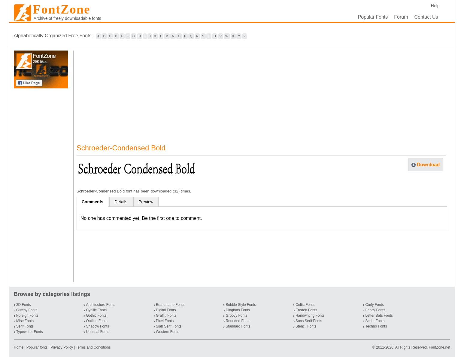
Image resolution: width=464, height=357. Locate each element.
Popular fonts (37, 347)
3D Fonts (23, 305)
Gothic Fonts (96, 315)
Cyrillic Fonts (96, 310)
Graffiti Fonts (166, 315)
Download (428, 164)
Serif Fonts (25, 326)
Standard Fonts (238, 326)
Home (19, 347)
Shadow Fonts (97, 326)
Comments (92, 201)
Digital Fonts (166, 310)
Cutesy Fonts (27, 310)
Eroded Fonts (306, 310)
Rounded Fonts (238, 321)
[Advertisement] (42, 185)
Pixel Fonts (165, 321)
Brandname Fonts (170, 305)
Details (120, 201)
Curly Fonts (374, 305)
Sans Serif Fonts (309, 321)
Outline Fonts (96, 321)
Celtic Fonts (305, 305)
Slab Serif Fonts (168, 326)
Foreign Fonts (27, 315)
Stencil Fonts (306, 326)
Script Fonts (374, 321)
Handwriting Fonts (310, 315)
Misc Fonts (25, 321)
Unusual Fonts (97, 332)
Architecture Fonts (100, 305)
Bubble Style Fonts (241, 305)
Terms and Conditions (93, 347)
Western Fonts (167, 332)
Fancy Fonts (375, 310)
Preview (145, 201)
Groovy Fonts (236, 315)
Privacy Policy (61, 347)
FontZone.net (439, 347)
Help (435, 5)
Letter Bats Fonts (379, 315)
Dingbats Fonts (238, 310)
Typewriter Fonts (29, 332)
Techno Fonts (376, 326)
